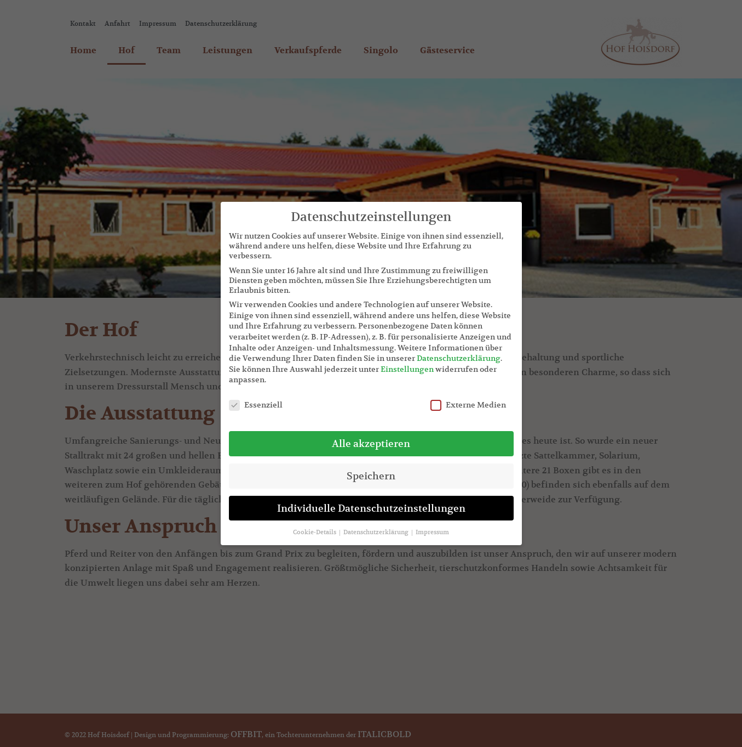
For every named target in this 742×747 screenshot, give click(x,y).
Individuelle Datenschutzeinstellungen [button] (371, 508)
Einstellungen (407, 369)
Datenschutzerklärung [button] (376, 532)
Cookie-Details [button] (315, 532)
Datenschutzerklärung (459, 358)
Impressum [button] (432, 532)
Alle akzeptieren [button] (371, 443)
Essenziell (256, 405)
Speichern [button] (371, 475)
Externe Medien (468, 405)
